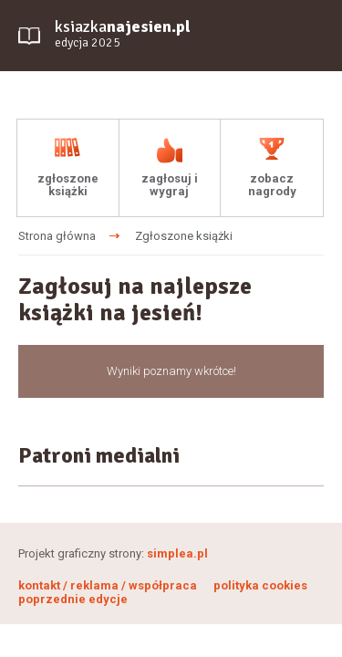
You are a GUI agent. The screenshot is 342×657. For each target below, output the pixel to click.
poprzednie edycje (73, 599)
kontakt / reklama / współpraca (109, 585)
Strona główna (57, 236)
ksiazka (123, 33)
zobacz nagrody (272, 185)
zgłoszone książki (67, 185)
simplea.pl (177, 553)
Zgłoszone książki (184, 236)
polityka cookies (260, 585)
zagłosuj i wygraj (169, 185)
